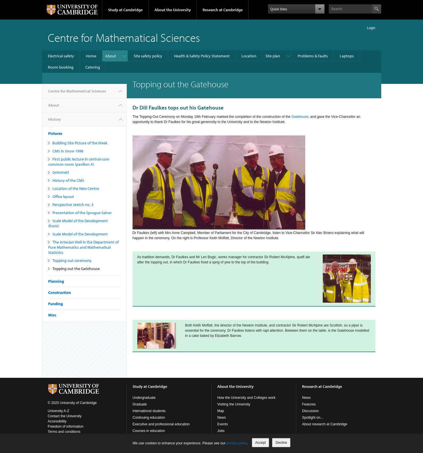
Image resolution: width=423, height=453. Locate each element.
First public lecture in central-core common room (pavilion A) (78, 161)
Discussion (310, 411)
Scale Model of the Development (80, 234)
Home (91, 55)
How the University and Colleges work (246, 398)
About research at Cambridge (324, 424)
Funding (55, 303)
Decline (281, 443)
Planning (56, 281)
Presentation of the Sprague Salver (82, 212)
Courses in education (149, 431)
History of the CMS (68, 180)
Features (309, 404)
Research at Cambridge (223, 9)
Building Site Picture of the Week (79, 143)
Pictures (55, 133)
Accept (260, 443)
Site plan (272, 55)
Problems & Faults (313, 55)
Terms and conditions (64, 432)
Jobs (220, 431)
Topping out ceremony (72, 260)
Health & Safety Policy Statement (202, 55)
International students (149, 411)
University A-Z (58, 411)
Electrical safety (61, 55)
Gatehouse (299, 117)
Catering (92, 67)
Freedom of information (66, 426)
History (54, 122)
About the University (172, 9)
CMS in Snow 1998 (67, 151)
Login (371, 28)
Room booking (60, 67)
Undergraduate (144, 398)
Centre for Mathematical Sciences (124, 37)
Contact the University (65, 416)
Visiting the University (233, 404)
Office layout (63, 196)
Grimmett (60, 172)
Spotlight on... (312, 418)
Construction (59, 292)
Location (248, 55)
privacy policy (236, 443)
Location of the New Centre (75, 188)
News (221, 418)
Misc (52, 315)
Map (220, 411)
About (110, 55)
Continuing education (149, 418)
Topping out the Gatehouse (76, 268)
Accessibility (57, 421)
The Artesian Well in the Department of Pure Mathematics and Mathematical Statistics (83, 247)
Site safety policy (148, 55)
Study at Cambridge (125, 9)
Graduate (140, 404)
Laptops (347, 55)
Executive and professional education (161, 424)
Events (222, 424)
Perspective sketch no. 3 (72, 204)
